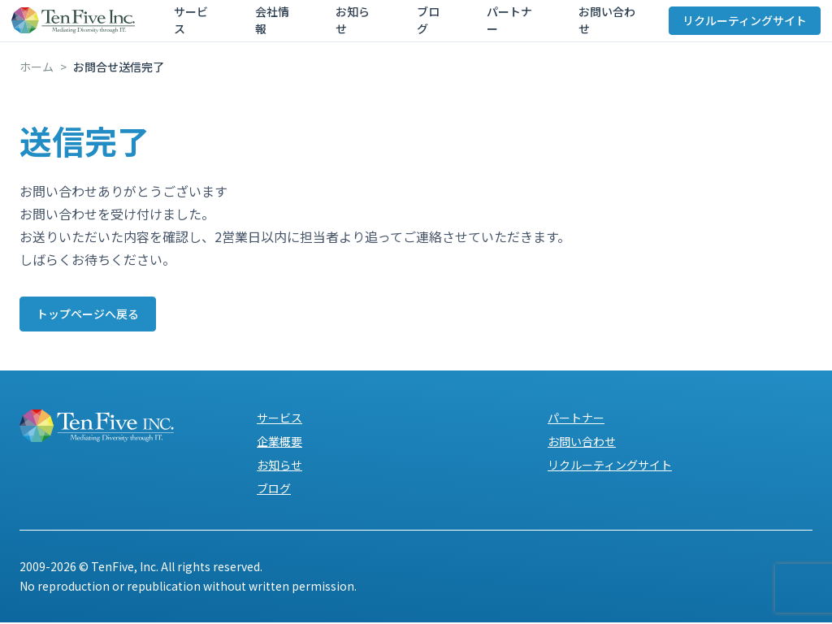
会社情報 (263, 26)
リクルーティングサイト (736, 26)
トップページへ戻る (98, 314)
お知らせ (328, 26)
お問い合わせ (534, 26)
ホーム (37, 66)
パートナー (452, 26)
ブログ (387, 26)
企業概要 (279, 443)
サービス (198, 26)
